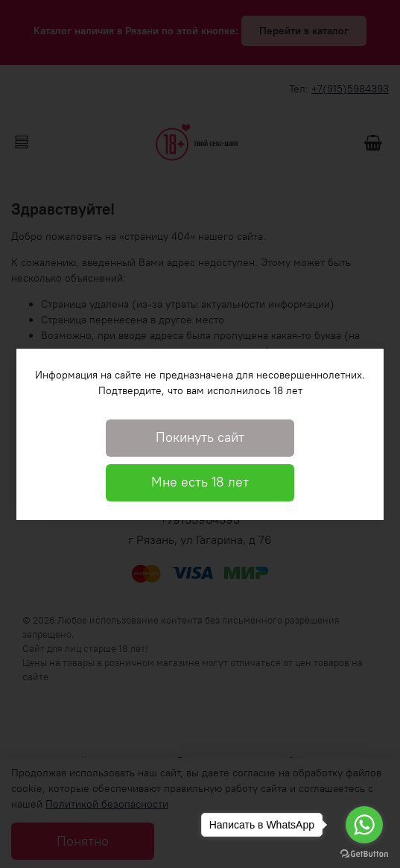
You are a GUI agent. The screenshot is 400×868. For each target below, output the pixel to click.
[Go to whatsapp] (364, 824)
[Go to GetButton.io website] (364, 853)
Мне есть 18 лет (200, 482)
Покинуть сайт (200, 437)
